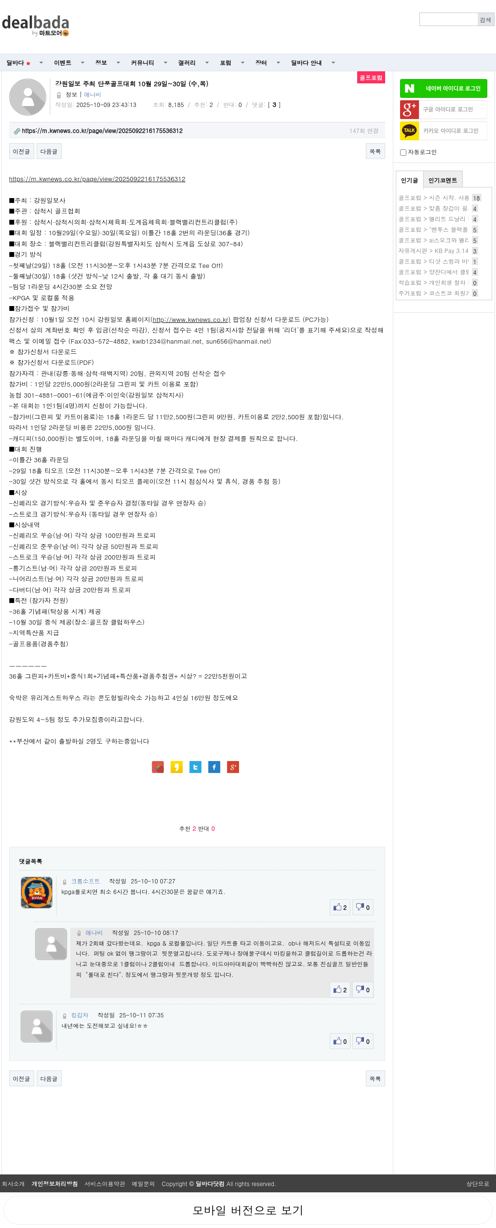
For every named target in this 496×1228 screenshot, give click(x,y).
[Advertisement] (287, 27)
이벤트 (62, 62)
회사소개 (13, 1183)
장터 (261, 62)
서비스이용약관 (105, 1183)
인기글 (409, 180)
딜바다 (18, 62)
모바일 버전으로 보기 (248, 1210)
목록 (375, 151)
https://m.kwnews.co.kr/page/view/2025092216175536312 (97, 178)
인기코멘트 (443, 180)
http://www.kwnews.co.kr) (191, 319)
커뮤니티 (142, 62)
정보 (101, 62)
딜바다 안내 (306, 62)
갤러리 (187, 62)
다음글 (49, 151)
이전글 (21, 151)
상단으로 (478, 1183)
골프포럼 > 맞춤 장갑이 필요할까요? (447, 208)
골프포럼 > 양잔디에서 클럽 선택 (442, 271)
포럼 (225, 62)
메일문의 (143, 1183)
